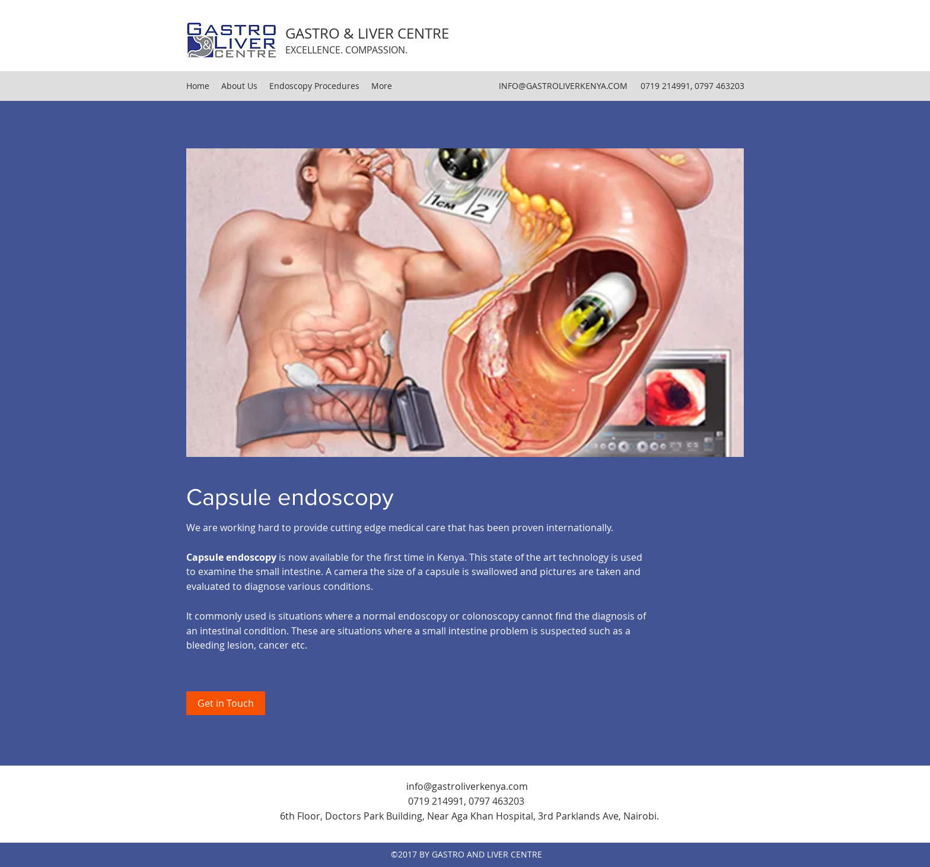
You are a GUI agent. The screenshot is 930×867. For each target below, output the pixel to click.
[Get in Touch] (225, 703)
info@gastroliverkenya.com (467, 786)
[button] (465, 302)
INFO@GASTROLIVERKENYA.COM (563, 85)
